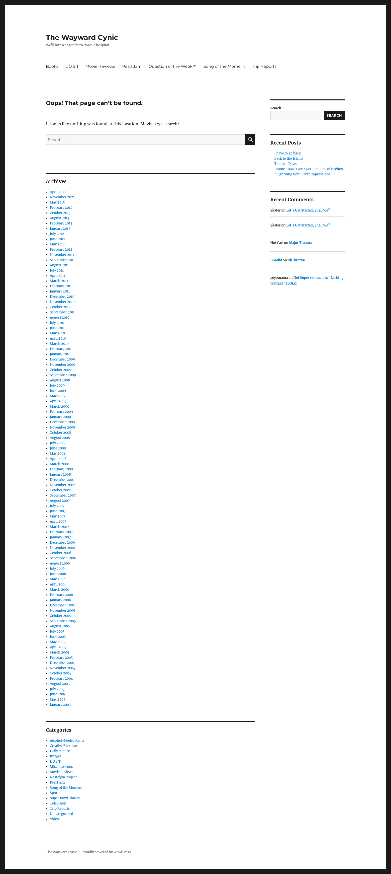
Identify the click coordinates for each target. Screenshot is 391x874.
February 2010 (61, 349)
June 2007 (58, 511)
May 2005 (57, 642)
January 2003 (60, 705)
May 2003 (57, 699)
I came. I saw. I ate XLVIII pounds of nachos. (309, 169)
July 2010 (57, 323)
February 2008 (61, 469)
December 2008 (62, 422)
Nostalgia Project (63, 777)
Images (56, 756)
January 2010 (60, 354)
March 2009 (59, 406)
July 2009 (57, 385)
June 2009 (58, 391)
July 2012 (57, 234)
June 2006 (58, 574)
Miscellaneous (61, 767)
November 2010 (62, 302)
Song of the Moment (224, 66)
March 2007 (59, 527)
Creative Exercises (64, 746)
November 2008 (62, 427)
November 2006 (62, 548)
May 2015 (57, 202)
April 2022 (58, 192)
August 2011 (59, 265)
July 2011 (57, 270)
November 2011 (62, 255)
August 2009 (60, 380)
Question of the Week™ (172, 66)
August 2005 (60, 626)
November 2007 (62, 485)
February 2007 (61, 532)
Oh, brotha (296, 260)
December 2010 (62, 296)
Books (52, 66)
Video (54, 819)
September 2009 (63, 375)
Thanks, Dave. (285, 164)
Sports (55, 793)
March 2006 (59, 589)
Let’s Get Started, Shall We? (308, 210)
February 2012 (61, 249)
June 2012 (57, 239)
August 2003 (60, 684)
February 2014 (61, 208)
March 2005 (59, 652)
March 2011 (59, 281)
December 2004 (62, 663)
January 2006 (60, 600)
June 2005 (58, 637)
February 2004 (61, 678)
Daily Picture (60, 751)
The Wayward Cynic (82, 37)
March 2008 (59, 464)
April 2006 (58, 584)
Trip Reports (264, 66)
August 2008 (60, 438)
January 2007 (60, 537)
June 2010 (57, 328)
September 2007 (63, 495)
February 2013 (61, 223)
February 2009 (61, 412)
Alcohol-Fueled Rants (67, 740)
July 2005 (57, 631)
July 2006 (57, 569)
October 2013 (60, 213)
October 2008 (60, 433)
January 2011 (60, 291)
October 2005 (60, 616)
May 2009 (58, 396)
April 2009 (58, 401)
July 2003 (57, 689)
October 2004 (60, 673)
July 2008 (57, 443)
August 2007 (60, 501)
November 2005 (62, 610)
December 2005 (62, 605)
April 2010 (58, 338)
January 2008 (60, 474)
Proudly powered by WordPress (106, 852)
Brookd (276, 260)
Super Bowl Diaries (65, 798)
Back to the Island (288, 158)
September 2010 (62, 312)
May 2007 (57, 516)
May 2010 (57, 333)
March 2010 (59, 344)
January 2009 (60, 417)
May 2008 (57, 453)
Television (58, 803)
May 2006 (58, 579)
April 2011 (57, 276)
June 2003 (58, 694)
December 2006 (62, 542)
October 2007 (60, 490)
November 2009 (62, 365)
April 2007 (58, 521)
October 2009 (60, 370)
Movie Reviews (100, 66)
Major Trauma (300, 243)
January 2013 (60, 228)
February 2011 (61, 286)
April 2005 (58, 647)
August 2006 (60, 563)
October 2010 (60, 307)
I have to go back (287, 153)
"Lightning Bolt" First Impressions (302, 174)
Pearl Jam (132, 66)
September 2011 (62, 260)
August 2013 (59, 218)
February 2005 (61, 658)
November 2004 (62, 668)
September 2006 (63, 558)
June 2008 (58, 448)
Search (275, 108)
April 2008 (58, 459)
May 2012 (57, 244)
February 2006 (61, 595)
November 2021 (62, 197)
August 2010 (59, 317)
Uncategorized (61, 814)
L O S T (72, 66)
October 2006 (60, 553)
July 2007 (57, 506)
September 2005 (63, 621)
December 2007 (62, 480)
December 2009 (62, 359)
